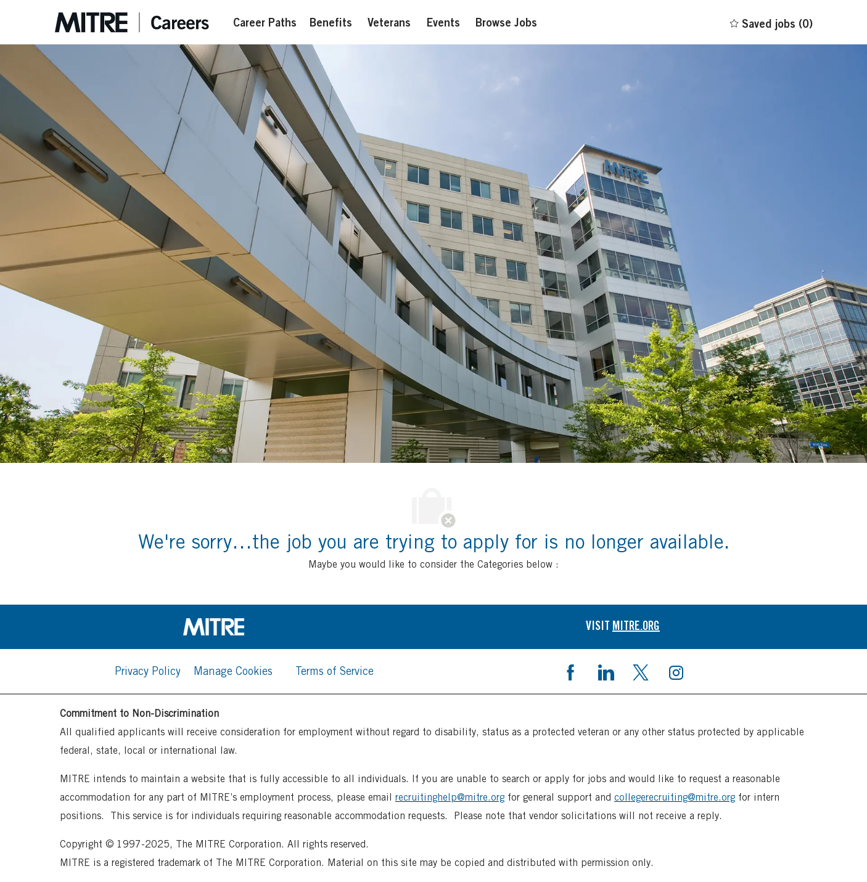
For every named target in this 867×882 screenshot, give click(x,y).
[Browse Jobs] (506, 22)
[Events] (443, 22)
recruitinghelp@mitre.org (449, 797)
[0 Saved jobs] (770, 21)
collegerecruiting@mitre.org (674, 797)
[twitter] (640, 671)
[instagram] (675, 671)
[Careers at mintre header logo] (132, 22)
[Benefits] (331, 22)
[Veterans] (389, 22)
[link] (244, 627)
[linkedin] (605, 671)
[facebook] (570, 671)
